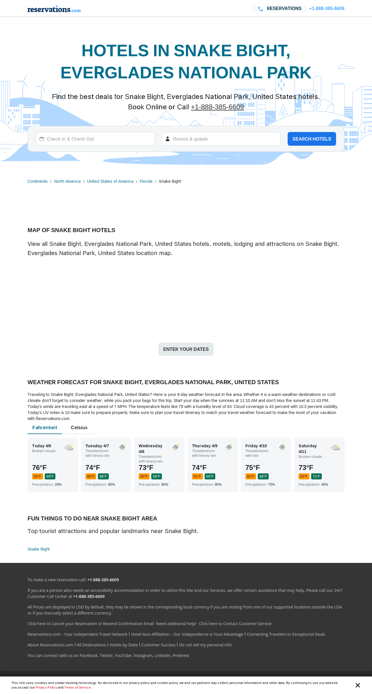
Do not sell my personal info (205, 645)
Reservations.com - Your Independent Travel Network (77, 634)
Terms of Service (77, 687)
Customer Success (159, 645)
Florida (146, 181)
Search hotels (311, 139)
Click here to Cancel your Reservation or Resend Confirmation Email (91, 623)
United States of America (110, 181)
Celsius (79, 427)
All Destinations (91, 645)
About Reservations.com (50, 645)
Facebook (89, 655)
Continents (38, 181)
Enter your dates (186, 349)
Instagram (142, 655)
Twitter (106, 655)
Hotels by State (124, 645)
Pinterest (181, 655)
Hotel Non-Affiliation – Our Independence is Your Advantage (187, 634)
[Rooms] (221, 139)
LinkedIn (162, 655)
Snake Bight (39, 549)
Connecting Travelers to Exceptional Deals (286, 634)
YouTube (123, 655)
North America (67, 181)
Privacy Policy (46, 687)
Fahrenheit (44, 427)
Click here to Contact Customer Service (235, 623)
